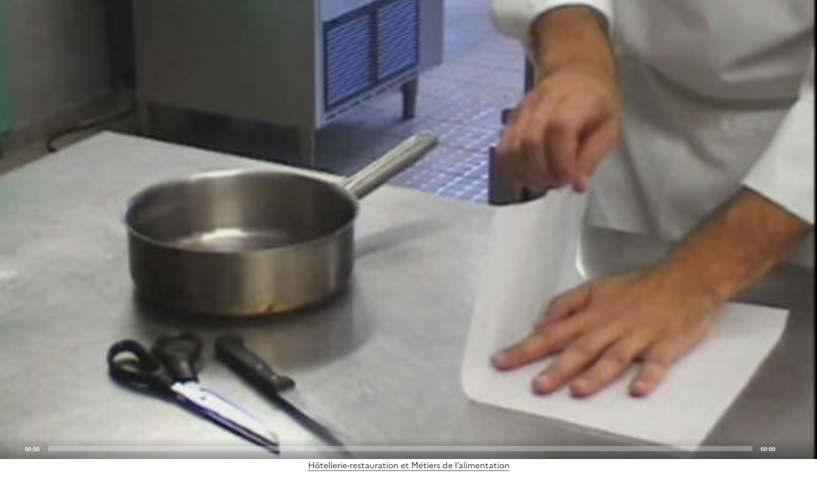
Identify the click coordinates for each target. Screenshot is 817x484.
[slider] (400, 448)
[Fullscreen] (803, 448)
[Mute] (786, 448)
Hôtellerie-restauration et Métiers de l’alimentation (409, 465)
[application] (408, 229)
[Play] (408, 229)
